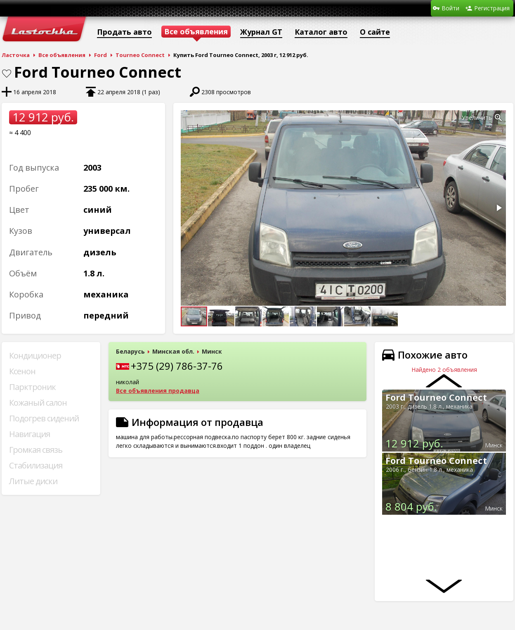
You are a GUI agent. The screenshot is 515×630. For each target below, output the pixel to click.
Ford (100, 55)
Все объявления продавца (157, 391)
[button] (498, 117)
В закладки (7, 73)
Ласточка (16, 55)
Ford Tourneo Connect (436, 397)
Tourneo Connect (140, 55)
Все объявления (61, 55)
